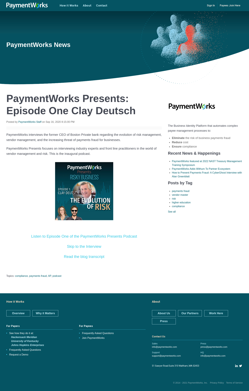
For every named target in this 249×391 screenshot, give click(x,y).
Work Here (216, 313)
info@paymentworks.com (164, 347)
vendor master (180, 195)
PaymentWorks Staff (29, 122)
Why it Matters (45, 313)
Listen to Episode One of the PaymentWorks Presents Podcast (84, 236)
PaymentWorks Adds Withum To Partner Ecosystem (201, 169)
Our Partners (190, 313)
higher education (181, 202)
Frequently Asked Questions (25, 349)
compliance (21, 276)
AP (49, 276)
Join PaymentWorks (93, 338)
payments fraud (38, 276)
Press (164, 321)
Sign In (211, 5)
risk (174, 198)
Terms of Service (234, 382)
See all (172, 211)
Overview (18, 313)
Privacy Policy (217, 382)
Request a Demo (18, 354)
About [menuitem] (87, 5)
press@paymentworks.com (213, 347)
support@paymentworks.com (166, 356)
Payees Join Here (230, 5)
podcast (57, 276)
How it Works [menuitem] (69, 5)
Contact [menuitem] (101, 5)
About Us (164, 313)
